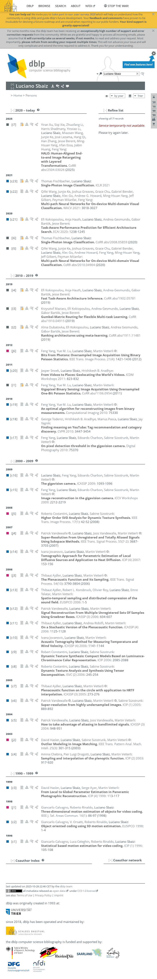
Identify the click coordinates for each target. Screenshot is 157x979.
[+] (110, 860)
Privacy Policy (43, 895)
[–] (105, 110)
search (60, 6)
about (76, 6)
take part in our (73, 14)
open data (59, 891)
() (91, 359)
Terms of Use (24, 895)
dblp (30, 6)
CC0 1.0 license (86, 891)
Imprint (58, 895)
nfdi (88, 6)
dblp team (66, 886)
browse (44, 6)
